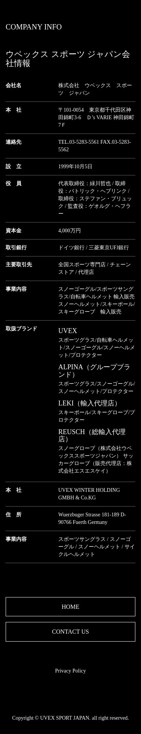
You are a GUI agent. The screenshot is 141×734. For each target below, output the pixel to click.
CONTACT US (70, 631)
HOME (70, 606)
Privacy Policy (70, 671)
